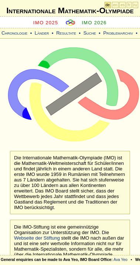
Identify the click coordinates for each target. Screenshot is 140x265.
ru (135, 5)
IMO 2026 (94, 22)
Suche (89, 33)
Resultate (66, 33)
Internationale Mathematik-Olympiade (70, 10)
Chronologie (14, 33)
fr (129, 5)
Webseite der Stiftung (37, 238)
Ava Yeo (120, 260)
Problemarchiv (118, 33)
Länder (42, 33)
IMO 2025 (45, 22)
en (115, 5)
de (108, 5)
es (122, 5)
